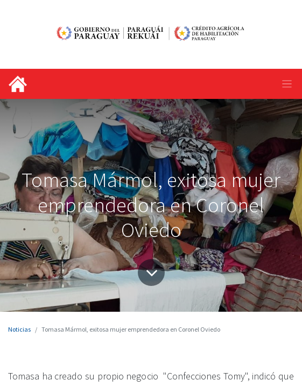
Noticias (19, 329)
